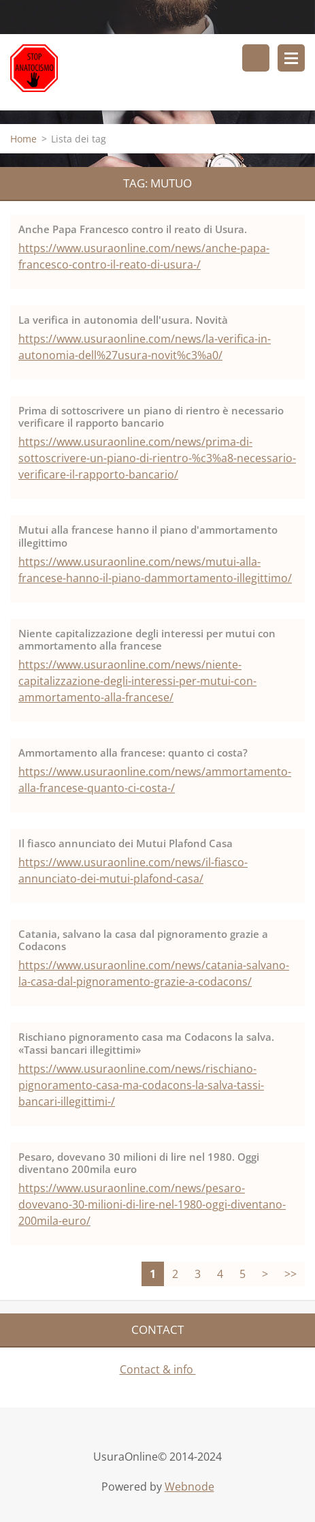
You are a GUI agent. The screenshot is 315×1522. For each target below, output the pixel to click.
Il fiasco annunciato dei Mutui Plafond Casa (125, 843)
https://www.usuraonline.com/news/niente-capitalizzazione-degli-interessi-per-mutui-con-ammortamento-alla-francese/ (137, 681)
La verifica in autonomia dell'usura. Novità (123, 319)
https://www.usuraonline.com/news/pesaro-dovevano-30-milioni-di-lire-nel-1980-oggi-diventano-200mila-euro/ (152, 1204)
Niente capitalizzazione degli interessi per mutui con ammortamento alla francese (147, 639)
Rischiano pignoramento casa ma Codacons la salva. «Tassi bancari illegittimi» (146, 1043)
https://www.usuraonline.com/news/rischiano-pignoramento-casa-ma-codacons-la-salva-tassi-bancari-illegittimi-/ (141, 1085)
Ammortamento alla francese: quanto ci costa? (133, 752)
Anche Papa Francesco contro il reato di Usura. (132, 229)
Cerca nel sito (255, 58)
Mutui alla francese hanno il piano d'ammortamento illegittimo (148, 536)
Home (23, 138)
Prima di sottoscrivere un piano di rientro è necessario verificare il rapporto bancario (151, 417)
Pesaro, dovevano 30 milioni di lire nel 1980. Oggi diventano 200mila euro (138, 1163)
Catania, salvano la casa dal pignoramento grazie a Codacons (143, 940)
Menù (291, 58)
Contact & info (158, 1369)
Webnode (189, 1486)
